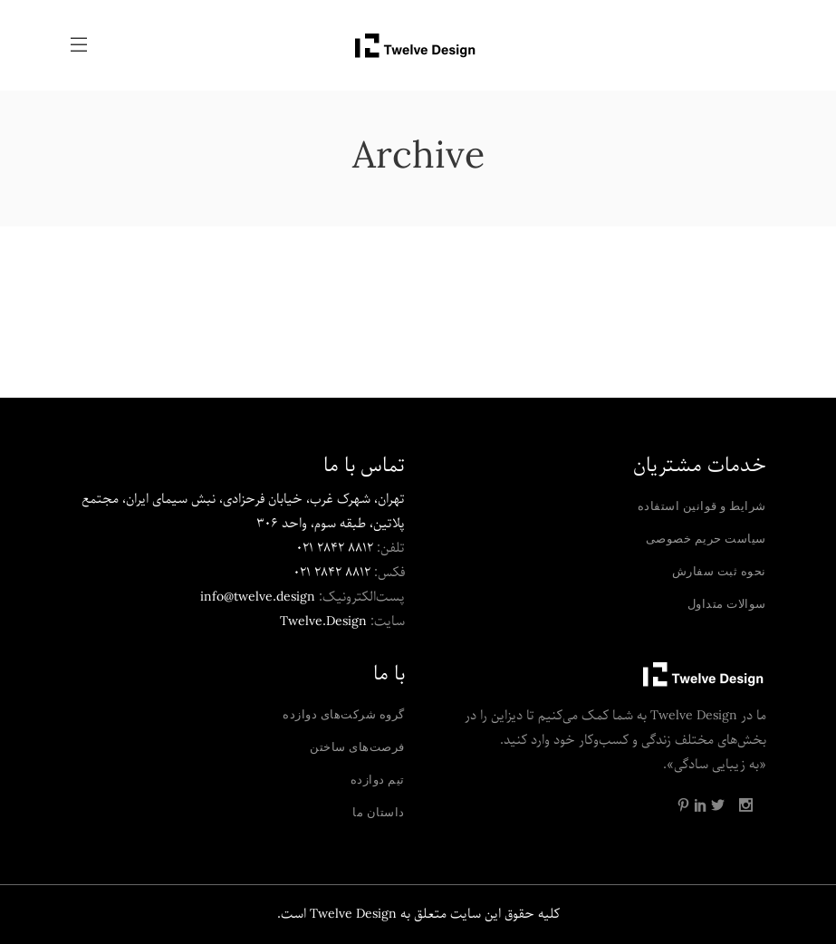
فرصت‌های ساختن (357, 746)
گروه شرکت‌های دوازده (344, 714)
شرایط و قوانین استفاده (702, 505)
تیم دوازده (378, 779)
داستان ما (378, 812)
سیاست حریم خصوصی (706, 538)
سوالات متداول (726, 603)
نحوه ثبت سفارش (719, 571)
